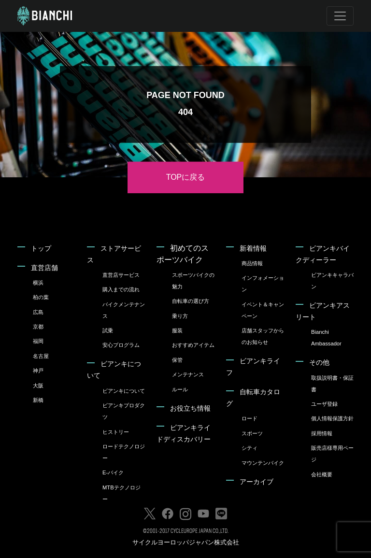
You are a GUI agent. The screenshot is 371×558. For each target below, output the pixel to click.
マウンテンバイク (263, 463)
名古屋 (41, 356)
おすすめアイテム (193, 345)
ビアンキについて (123, 391)
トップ (41, 248)
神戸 (38, 370)
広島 (38, 312)
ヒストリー (115, 432)
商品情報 (252, 263)
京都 (38, 326)
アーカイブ (256, 482)
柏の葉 (41, 297)
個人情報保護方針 (332, 418)
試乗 (107, 330)
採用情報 (321, 433)
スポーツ (252, 433)
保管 (177, 360)
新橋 (38, 400)
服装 (177, 330)
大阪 (38, 385)
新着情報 (253, 248)
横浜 (38, 283)
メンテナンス (188, 374)
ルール (180, 389)
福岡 (38, 341)
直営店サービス (121, 275)
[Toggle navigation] (340, 16)
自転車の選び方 (190, 301)
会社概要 (321, 474)
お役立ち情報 (190, 408)
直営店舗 (44, 268)
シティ (249, 448)
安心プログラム (121, 345)
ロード (249, 418)
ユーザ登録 (324, 404)
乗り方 (180, 316)
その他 (319, 362)
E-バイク (113, 472)
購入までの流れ (121, 289)
